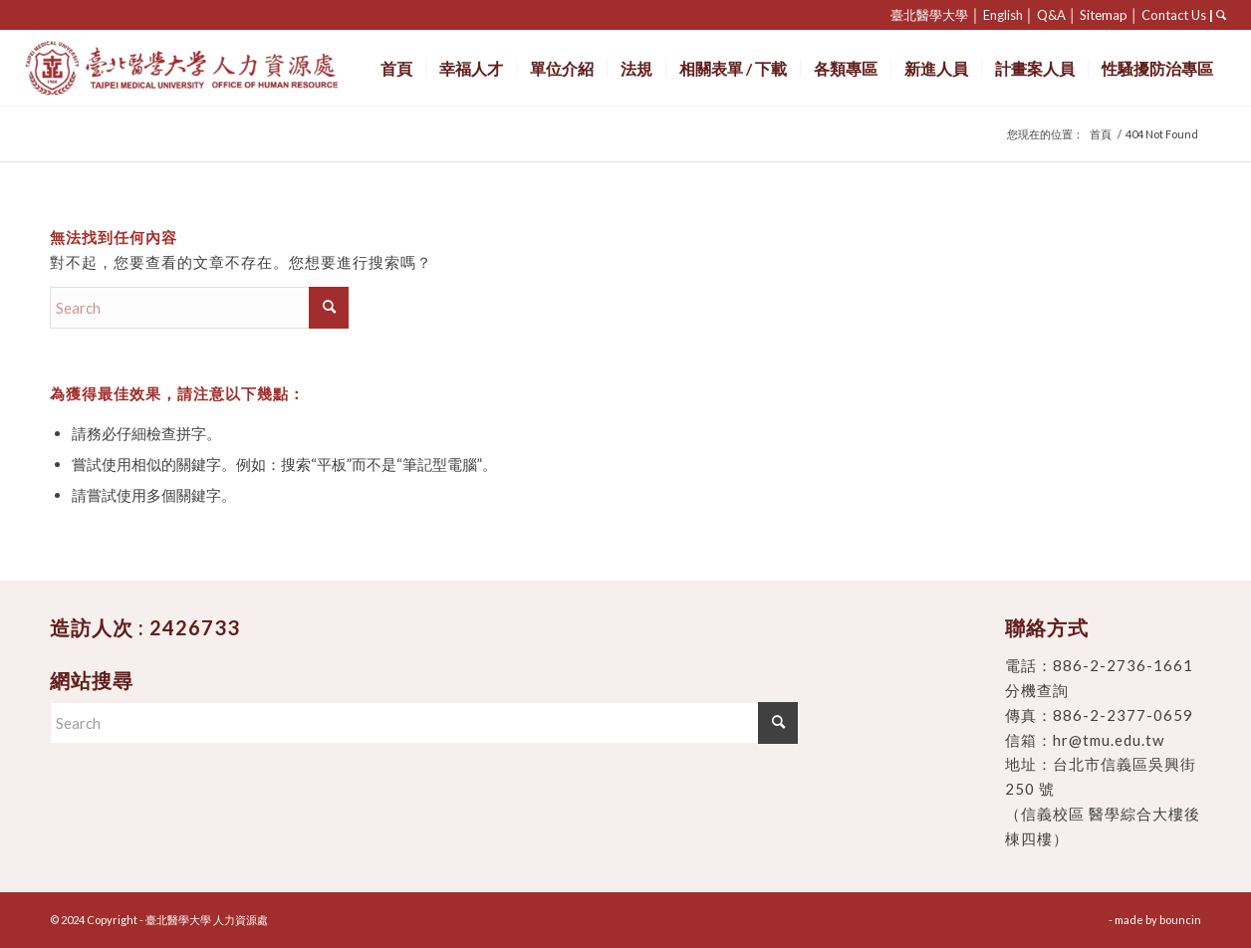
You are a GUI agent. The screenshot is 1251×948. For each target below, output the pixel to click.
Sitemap (1103, 15)
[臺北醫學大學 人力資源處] (225, 68)
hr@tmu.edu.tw (1108, 740)
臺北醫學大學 (929, 15)
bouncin (1180, 919)
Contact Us (1173, 15)
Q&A (1051, 15)
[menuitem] (396, 68)
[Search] (199, 308)
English (1003, 15)
